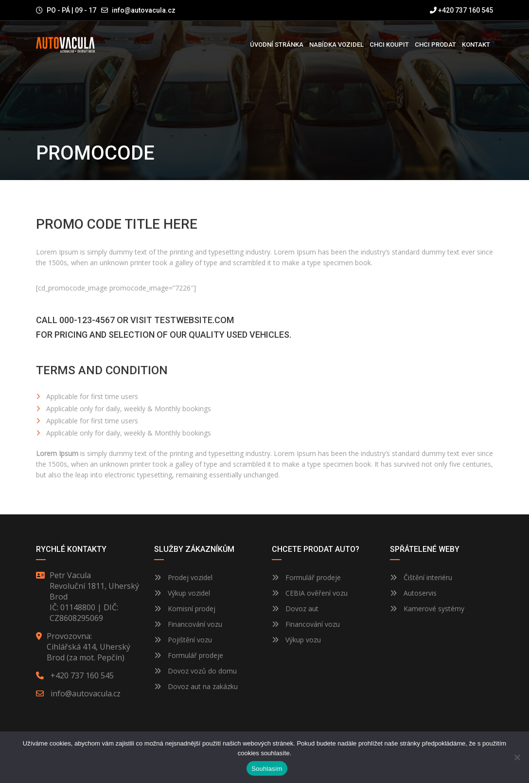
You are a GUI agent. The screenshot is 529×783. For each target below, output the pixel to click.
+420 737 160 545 (461, 10)
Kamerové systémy (427, 608)
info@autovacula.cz (144, 10)
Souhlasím (266, 768)
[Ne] (517, 757)
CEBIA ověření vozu (316, 593)
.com (223, 320)
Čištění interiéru (421, 577)
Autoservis (413, 593)
